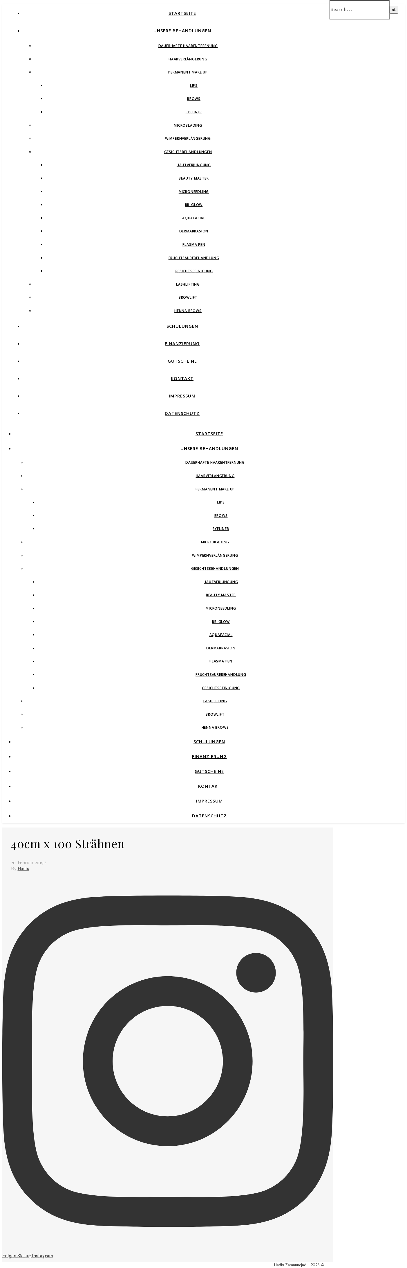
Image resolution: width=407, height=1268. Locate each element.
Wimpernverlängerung (188, 138)
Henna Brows (188, 310)
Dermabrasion (194, 231)
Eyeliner (194, 112)
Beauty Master (194, 178)
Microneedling (194, 191)
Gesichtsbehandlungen (188, 151)
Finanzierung (182, 343)
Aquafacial (193, 218)
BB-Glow (194, 204)
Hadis (23, 869)
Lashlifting (188, 284)
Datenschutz (182, 413)
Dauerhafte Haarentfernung (188, 45)
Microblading (188, 125)
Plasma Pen (193, 244)
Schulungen (182, 326)
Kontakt (182, 378)
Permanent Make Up (188, 72)
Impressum (182, 396)
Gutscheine (182, 361)
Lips (194, 85)
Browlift (188, 297)
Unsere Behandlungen (182, 30)
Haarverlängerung (188, 59)
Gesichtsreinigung (194, 270)
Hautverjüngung (194, 164)
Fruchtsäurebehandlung (194, 257)
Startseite (182, 13)
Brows (193, 98)
